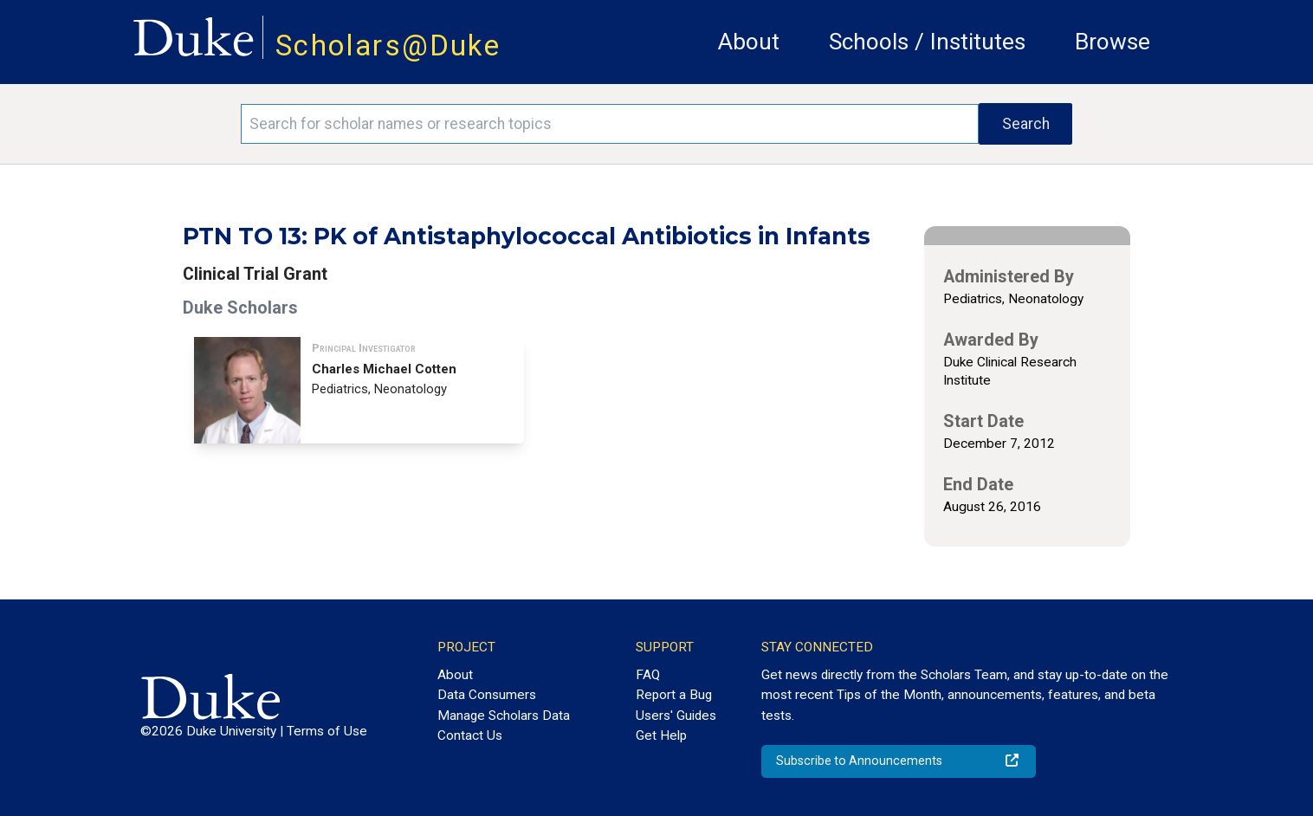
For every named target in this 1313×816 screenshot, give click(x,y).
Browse (1112, 42)
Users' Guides (676, 715)
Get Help (661, 735)
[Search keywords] (610, 124)
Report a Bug (674, 695)
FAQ (648, 675)
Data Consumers (486, 695)
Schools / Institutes (927, 42)
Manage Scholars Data (503, 715)
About (748, 42)
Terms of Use (327, 731)
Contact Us (469, 735)
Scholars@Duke (388, 45)
